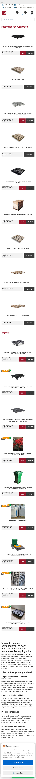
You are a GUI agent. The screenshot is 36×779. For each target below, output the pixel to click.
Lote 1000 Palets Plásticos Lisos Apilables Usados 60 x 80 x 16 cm (18, 589)
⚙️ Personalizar (18, 773)
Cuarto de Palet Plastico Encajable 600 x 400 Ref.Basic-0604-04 (18, 353)
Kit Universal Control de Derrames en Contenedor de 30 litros (18, 555)
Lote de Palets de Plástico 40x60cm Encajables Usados (18, 622)
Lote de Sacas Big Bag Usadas (18, 521)
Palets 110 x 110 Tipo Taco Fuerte (18, 248)
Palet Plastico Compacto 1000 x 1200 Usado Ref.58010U (18, 47)
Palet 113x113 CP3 (18, 80)
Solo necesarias (18, 768)
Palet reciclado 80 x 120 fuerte (18, 316)
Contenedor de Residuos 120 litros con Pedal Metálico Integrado (18, 488)
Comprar (30, 53)
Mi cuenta (25, 13)
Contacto (17, 13)
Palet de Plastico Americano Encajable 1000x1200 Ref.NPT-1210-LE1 (18, 114)
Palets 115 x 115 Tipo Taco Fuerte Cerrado (18, 147)
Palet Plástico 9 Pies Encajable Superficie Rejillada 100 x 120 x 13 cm (18, 420)
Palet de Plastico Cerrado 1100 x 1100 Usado (18, 181)
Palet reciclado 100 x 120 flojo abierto (18, 282)
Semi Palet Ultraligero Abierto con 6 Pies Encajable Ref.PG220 (18, 386)
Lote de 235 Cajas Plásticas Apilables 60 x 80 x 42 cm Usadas (18, 454)
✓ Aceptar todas (18, 762)
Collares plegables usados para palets (18, 214)
